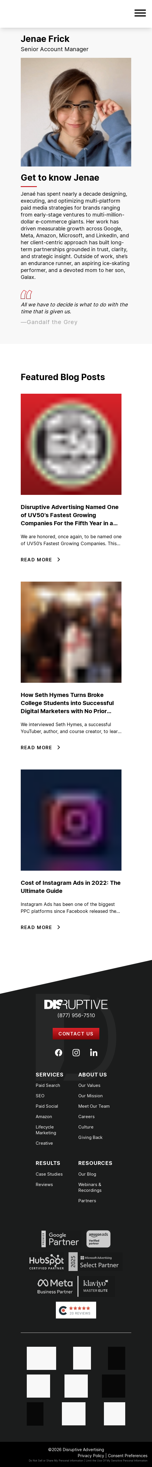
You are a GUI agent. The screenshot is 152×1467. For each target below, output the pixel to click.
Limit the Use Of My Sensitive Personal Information (116, 1460)
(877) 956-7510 (76, 1015)
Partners (87, 1200)
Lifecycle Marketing (46, 1129)
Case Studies (49, 1174)
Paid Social (47, 1106)
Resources (95, 1163)
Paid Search (48, 1085)
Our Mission (90, 1095)
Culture (86, 1127)
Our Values (89, 1085)
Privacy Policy (91, 1455)
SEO (40, 1095)
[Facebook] (58, 1052)
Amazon (44, 1116)
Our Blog (87, 1174)
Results (48, 1163)
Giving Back (90, 1137)
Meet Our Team (94, 1106)
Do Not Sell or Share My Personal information (56, 1460)
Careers (86, 1116)
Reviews (44, 1184)
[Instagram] (76, 1052)
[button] (140, 14)
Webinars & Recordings (90, 1187)
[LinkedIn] (93, 1052)
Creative (44, 1143)
